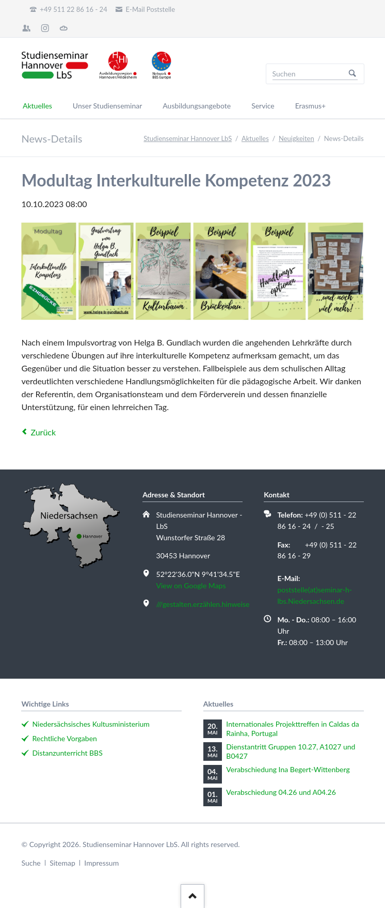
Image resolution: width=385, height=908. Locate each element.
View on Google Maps (191, 585)
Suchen (352, 74)
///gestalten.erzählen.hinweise (203, 604)
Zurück (43, 432)
